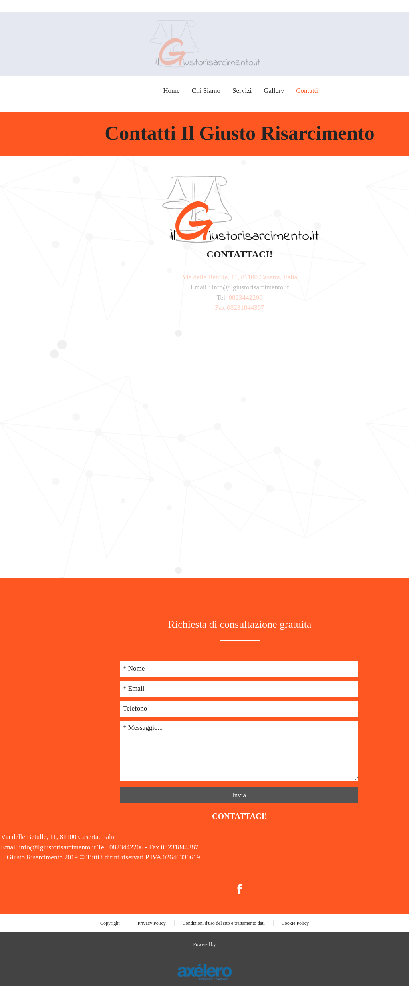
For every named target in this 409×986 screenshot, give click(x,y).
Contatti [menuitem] (277, 90)
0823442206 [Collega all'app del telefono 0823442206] (377, 94)
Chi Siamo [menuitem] (176, 90)
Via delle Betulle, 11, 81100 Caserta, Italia (204, 277)
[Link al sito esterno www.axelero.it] (204, 971)
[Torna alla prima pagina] (204, 43)
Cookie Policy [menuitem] (295, 923)
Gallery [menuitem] (244, 90)
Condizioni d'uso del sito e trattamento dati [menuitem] (224, 923)
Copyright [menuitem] (110, 923)
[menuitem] (204, 888)
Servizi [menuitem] (212, 90)
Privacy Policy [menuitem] (151, 923)
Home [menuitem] (141, 90)
